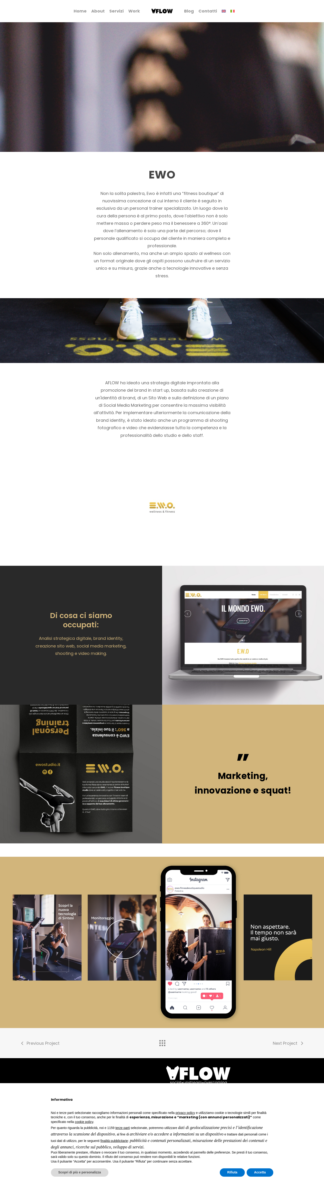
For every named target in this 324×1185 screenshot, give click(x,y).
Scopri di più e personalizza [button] (79, 1172)
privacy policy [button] (185, 1113)
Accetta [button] (260, 1172)
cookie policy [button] (84, 1122)
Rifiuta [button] (232, 1172)
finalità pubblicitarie (114, 1141)
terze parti (122, 1128)
